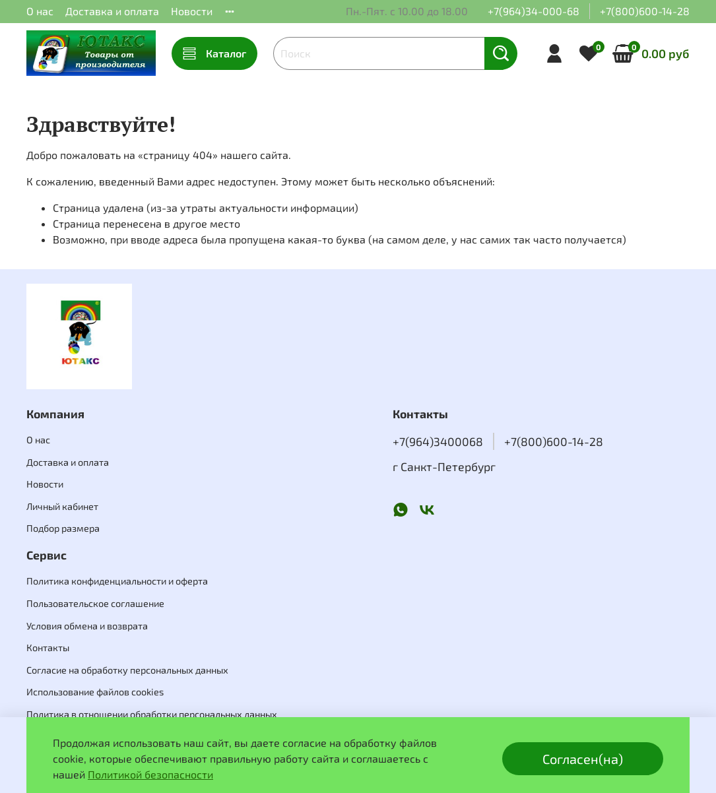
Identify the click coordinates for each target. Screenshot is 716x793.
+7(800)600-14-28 (645, 11)
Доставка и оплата (112, 11)
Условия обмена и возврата (87, 625)
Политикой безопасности (150, 774)
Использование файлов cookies (95, 691)
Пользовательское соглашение (95, 603)
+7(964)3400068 (438, 441)
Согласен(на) (582, 759)
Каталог (214, 53)
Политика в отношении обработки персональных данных (151, 714)
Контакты (47, 647)
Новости (191, 11)
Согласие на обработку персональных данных (127, 670)
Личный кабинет (62, 506)
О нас (39, 11)
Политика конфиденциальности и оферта (117, 581)
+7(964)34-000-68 (533, 11)
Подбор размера (63, 528)
